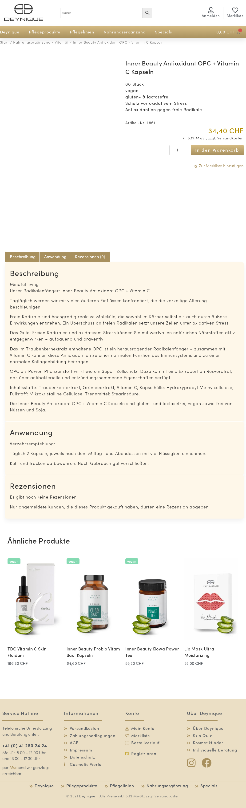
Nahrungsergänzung (125, 32)
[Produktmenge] (179, 150)
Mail (13, 768)
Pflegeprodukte (44, 32)
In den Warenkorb (217, 150)
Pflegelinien (82, 32)
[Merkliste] (235, 10)
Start (4, 43)
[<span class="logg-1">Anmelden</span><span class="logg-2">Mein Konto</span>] (211, 10)
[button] (218, 166)
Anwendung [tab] (55, 256)
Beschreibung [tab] (23, 256)
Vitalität (62, 43)
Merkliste (235, 15)
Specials (163, 32)
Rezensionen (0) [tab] (90, 256)
